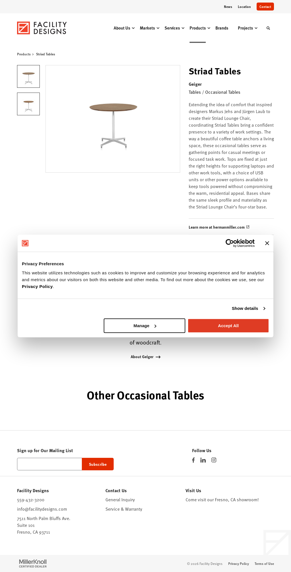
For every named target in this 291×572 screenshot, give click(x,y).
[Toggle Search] (268, 28)
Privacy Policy (37, 286)
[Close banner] (267, 243)
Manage (145, 325)
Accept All (228, 325)
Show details (245, 308)
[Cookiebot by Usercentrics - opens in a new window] (230, 243)
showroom (247, 499)
